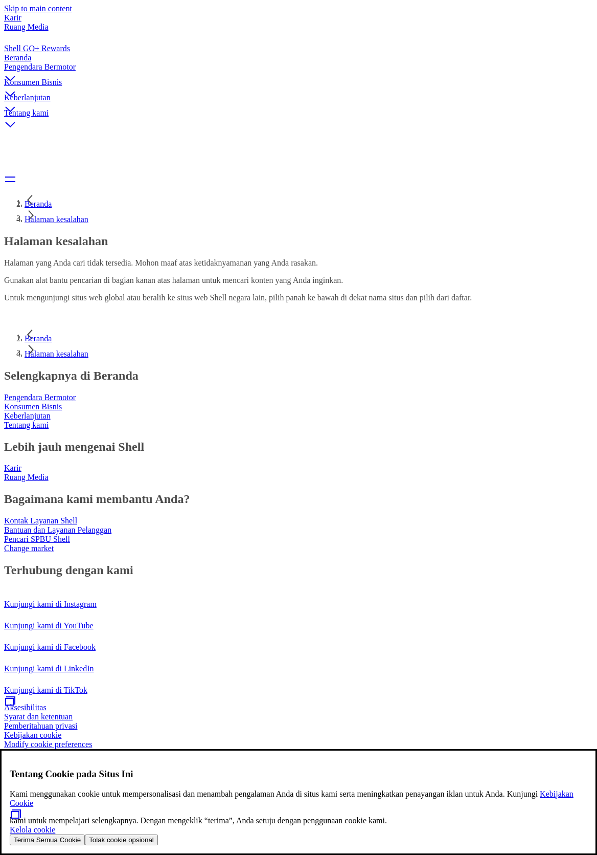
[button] (298, 70)
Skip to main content (38, 8)
